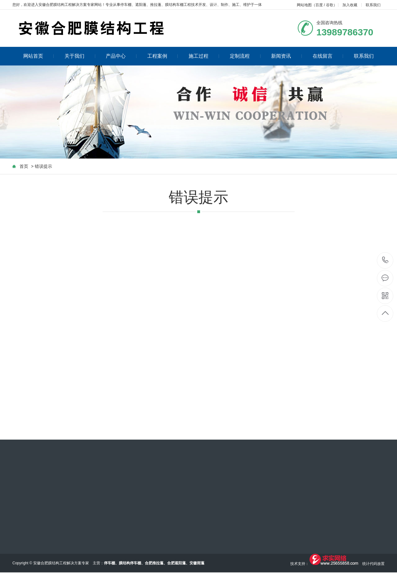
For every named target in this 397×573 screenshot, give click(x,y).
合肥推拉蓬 (154, 563)
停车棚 (126, 4)
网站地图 (304, 5)
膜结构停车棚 (130, 563)
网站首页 (38, 56)
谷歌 (329, 5)
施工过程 (204, 56)
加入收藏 (349, 5)
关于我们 (80, 56)
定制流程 (245, 56)
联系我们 (373, 5)
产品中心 (121, 56)
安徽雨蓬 (197, 563)
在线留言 (328, 56)
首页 (24, 166)
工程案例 (162, 56)
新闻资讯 (286, 56)
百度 (319, 5)
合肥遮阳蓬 (176, 563)
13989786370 (385, 260)
